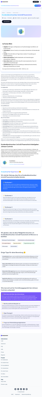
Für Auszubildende (5, 365)
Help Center (3, 381)
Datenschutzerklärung (26, 394)
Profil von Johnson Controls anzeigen (16, 164)
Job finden (36, 1)
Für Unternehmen (4, 368)
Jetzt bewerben (37, 5)
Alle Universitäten (4, 376)
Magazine (3, 354)
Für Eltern (3, 373)
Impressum (3, 343)
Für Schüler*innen (4, 362)
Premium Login (4, 384)
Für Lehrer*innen (4, 371)
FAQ (2, 346)
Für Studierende (4, 359)
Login (2, 340)
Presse (2, 352)
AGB (2, 349)
